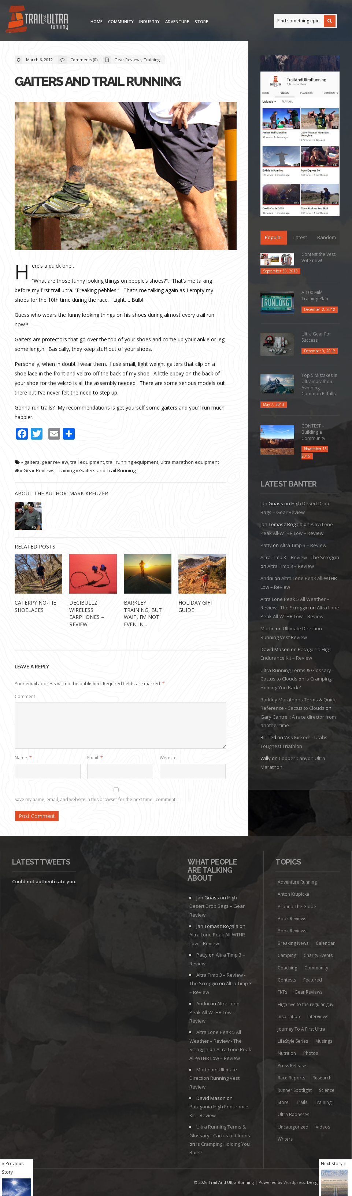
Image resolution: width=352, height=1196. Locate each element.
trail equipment (87, 462)
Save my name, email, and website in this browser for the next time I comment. (96, 799)
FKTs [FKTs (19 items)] (282, 992)
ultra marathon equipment (189, 462)
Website (168, 758)
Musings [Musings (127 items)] (323, 1041)
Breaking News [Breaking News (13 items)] (293, 943)
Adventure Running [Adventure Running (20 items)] (297, 882)
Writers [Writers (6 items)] (285, 1139)
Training (152, 59)
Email (95, 758)
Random (326, 237)
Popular (273, 237)
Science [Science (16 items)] (326, 1090)
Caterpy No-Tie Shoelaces (35, 606)
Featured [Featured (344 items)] (312, 980)
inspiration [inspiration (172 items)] (289, 1016)
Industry (149, 21)
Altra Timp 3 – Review (303, 545)
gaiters (32, 462)
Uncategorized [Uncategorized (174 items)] (293, 1127)
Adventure (177, 21)
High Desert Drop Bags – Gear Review (217, 906)
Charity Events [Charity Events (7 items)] (318, 955)
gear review (55, 462)
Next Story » (333, 1163)
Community (121, 21)
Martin (267, 628)
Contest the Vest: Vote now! (318, 257)
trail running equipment (132, 462)
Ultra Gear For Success (316, 337)
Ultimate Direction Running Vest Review (214, 1078)
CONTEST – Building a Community (313, 432)
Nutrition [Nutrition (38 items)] (287, 1053)
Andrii (266, 578)
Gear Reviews (127, 59)
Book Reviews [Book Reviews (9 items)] (292, 931)
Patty (266, 545)
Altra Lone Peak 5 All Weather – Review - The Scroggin (215, 1041)
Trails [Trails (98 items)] (301, 1102)
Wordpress (294, 1182)
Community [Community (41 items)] (316, 968)
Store (201, 21)
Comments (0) (83, 59)
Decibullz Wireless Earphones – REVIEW (86, 613)
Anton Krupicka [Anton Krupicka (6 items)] (293, 894)
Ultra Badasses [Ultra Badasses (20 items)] (293, 1114)
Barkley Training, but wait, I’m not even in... (143, 613)
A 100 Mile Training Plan (314, 295)
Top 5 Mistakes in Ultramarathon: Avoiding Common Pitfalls (319, 384)
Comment (25, 696)
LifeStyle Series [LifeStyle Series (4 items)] (293, 1041)
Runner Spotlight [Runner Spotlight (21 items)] (295, 1090)
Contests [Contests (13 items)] (287, 980)
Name (23, 758)
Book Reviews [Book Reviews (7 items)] (292, 919)
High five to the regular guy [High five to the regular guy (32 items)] (305, 1004)
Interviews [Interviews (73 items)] (317, 1016)
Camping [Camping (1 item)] (287, 955)
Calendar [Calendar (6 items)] (325, 943)
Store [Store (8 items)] (283, 1102)
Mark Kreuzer (88, 493)
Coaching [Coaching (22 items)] (287, 968)
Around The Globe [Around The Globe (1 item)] (297, 906)
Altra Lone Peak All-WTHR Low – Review (214, 1012)
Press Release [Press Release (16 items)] (292, 1066)
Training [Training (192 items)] (323, 1102)
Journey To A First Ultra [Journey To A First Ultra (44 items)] (301, 1029)
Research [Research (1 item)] (321, 1078)
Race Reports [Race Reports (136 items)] (291, 1078)
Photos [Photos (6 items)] (310, 1053)
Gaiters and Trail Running (97, 81)
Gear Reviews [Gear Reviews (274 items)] (308, 992)
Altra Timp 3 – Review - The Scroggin (299, 557)
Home (96, 21)
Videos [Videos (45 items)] (323, 1127)
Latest (300, 237)
